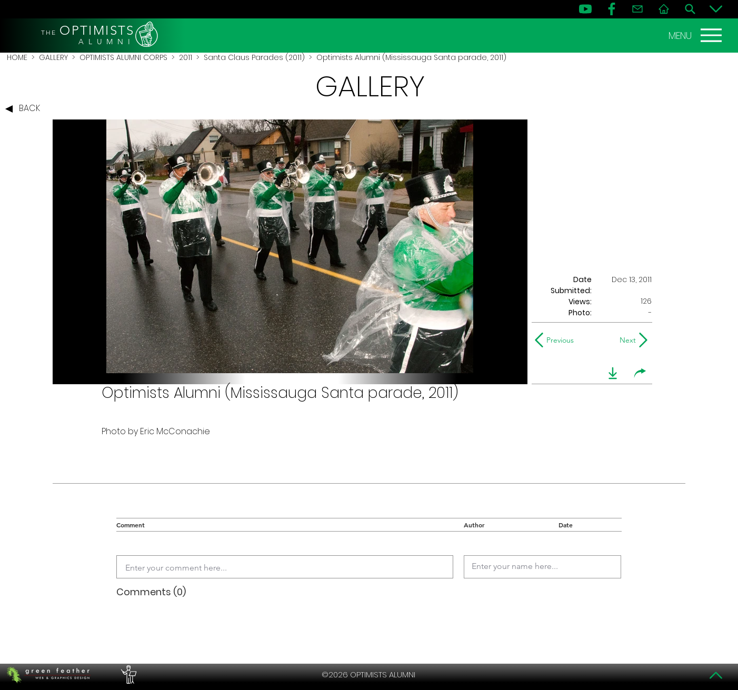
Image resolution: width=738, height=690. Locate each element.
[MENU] (696, 35)
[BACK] (25, 108)
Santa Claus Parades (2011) (254, 57)
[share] (640, 373)
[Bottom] (716, 9)
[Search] (690, 9)
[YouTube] (585, 9)
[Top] (716, 675)
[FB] (612, 9)
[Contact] (637, 9)
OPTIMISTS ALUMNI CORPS (123, 57)
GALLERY (53, 57)
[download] (612, 373)
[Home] (664, 9)
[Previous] (557, 340)
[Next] (626, 340)
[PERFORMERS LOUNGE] (127, 674)
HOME (17, 57)
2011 (185, 57)
